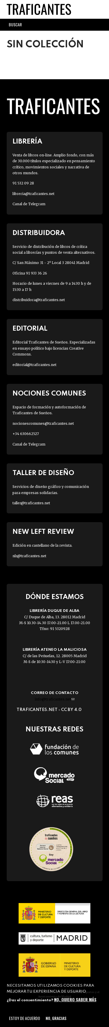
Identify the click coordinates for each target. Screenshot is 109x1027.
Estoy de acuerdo (24, 1018)
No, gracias (56, 1018)
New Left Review (43, 532)
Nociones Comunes (49, 393)
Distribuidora (38, 233)
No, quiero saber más (75, 999)
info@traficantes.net (54, 699)
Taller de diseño (43, 473)
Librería (27, 141)
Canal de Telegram (28, 204)
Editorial (29, 328)
